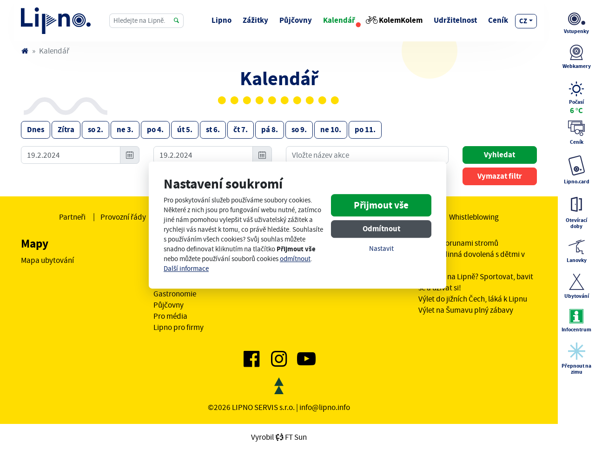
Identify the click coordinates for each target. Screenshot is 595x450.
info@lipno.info (324, 407)
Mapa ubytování (47, 260)
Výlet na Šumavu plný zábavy (465, 310)
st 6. (213, 129)
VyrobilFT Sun (279, 437)
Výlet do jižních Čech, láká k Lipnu (472, 299)
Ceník (498, 20)
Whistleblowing (474, 217)
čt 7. (240, 129)
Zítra (66, 129)
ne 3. (125, 129)
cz (523, 21)
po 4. (155, 129)
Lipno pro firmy (178, 327)
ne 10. (330, 129)
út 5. (184, 129)
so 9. (299, 129)
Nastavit (381, 248)
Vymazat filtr (499, 176)
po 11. (365, 129)
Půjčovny (295, 20)
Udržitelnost (455, 20)
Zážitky (255, 20)
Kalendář (339, 20)
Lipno (221, 20)
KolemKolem (394, 20)
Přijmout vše (381, 205)
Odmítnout (381, 228)
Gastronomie (174, 294)
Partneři (72, 217)
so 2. (95, 129)
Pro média (170, 316)
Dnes (35, 129)
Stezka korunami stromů (458, 243)
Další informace (186, 268)
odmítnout (295, 259)
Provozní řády (123, 217)
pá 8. (269, 129)
